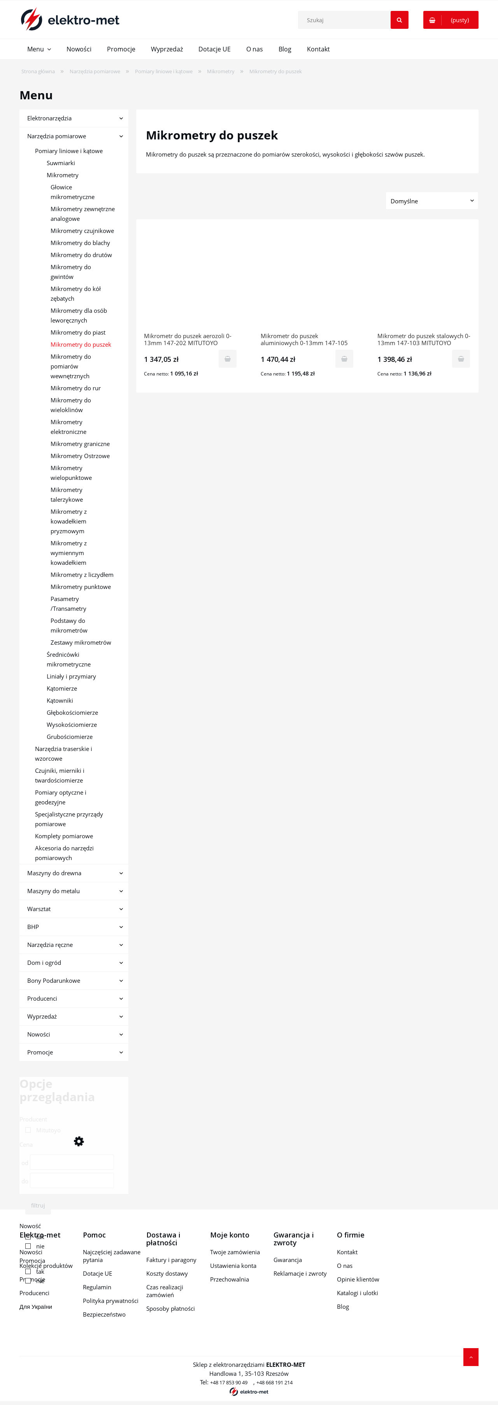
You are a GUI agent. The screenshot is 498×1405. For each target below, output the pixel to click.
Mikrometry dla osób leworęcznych (79, 315)
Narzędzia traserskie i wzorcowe (63, 753)
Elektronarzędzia (49, 118)
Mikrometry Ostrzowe (80, 456)
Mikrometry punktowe (81, 587)
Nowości (38, 1034)
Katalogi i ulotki (357, 1293)
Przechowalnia (229, 1279)
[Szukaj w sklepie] (355, 19)
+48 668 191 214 (274, 1382)
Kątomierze (62, 688)
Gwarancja (288, 1260)
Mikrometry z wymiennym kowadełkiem (69, 552)
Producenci (42, 998)
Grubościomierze (70, 736)
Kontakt (347, 1252)
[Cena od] (72, 1162)
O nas (344, 1265)
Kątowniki (60, 700)
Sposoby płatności (170, 1308)
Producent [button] (33, 1119)
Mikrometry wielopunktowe (71, 472)
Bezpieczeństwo (104, 1314)
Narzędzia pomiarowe (56, 136)
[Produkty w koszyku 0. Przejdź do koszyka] (451, 20)
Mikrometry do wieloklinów (71, 405)
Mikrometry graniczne (80, 444)
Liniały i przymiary (71, 676)
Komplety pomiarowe (64, 836)
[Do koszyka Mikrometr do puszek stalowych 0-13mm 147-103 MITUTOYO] (461, 359)
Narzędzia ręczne (50, 944)
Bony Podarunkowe (53, 980)
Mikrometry (63, 175)
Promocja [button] (32, 1260)
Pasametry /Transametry (68, 603)
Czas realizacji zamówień (164, 1291)
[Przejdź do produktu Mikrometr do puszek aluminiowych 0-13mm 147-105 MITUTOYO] (307, 279)
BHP (33, 927)
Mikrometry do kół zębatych (76, 293)
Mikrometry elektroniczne (68, 426)
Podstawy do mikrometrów (69, 625)
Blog (343, 1306)
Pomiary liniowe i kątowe (69, 151)
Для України (35, 1306)
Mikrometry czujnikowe (82, 230)
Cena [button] (26, 1144)
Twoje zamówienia (235, 1252)
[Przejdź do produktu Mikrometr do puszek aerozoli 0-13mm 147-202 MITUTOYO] (190, 279)
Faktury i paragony (171, 1260)
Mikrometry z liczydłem (82, 574)
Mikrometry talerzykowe (67, 494)
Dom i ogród (44, 962)
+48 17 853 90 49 (228, 1382)
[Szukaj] (400, 20)
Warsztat (39, 909)
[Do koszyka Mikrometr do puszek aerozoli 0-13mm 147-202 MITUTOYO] (228, 359)
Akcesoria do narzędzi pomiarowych (64, 853)
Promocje (40, 1052)
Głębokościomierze (72, 712)
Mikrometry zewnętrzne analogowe (83, 213)
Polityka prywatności (111, 1301)
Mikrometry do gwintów (71, 271)
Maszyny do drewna (54, 873)
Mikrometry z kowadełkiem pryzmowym (69, 521)
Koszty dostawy (167, 1273)
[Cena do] (72, 1180)
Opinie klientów (358, 1279)
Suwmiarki (61, 163)
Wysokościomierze (72, 724)
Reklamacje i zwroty (300, 1273)
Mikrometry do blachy (80, 243)
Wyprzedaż (42, 1016)
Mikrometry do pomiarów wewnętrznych (71, 366)
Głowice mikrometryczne (73, 192)
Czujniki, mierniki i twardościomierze (59, 775)
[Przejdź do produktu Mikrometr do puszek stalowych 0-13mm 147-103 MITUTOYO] (424, 279)
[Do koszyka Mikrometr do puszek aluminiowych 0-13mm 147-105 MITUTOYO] (344, 359)
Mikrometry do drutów (81, 255)
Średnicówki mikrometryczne (69, 659)
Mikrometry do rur (76, 388)
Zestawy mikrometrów (81, 642)
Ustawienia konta (233, 1265)
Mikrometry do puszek (81, 344)
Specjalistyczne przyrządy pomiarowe (69, 819)
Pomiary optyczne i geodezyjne (60, 797)
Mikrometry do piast (78, 332)
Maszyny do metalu (53, 891)
